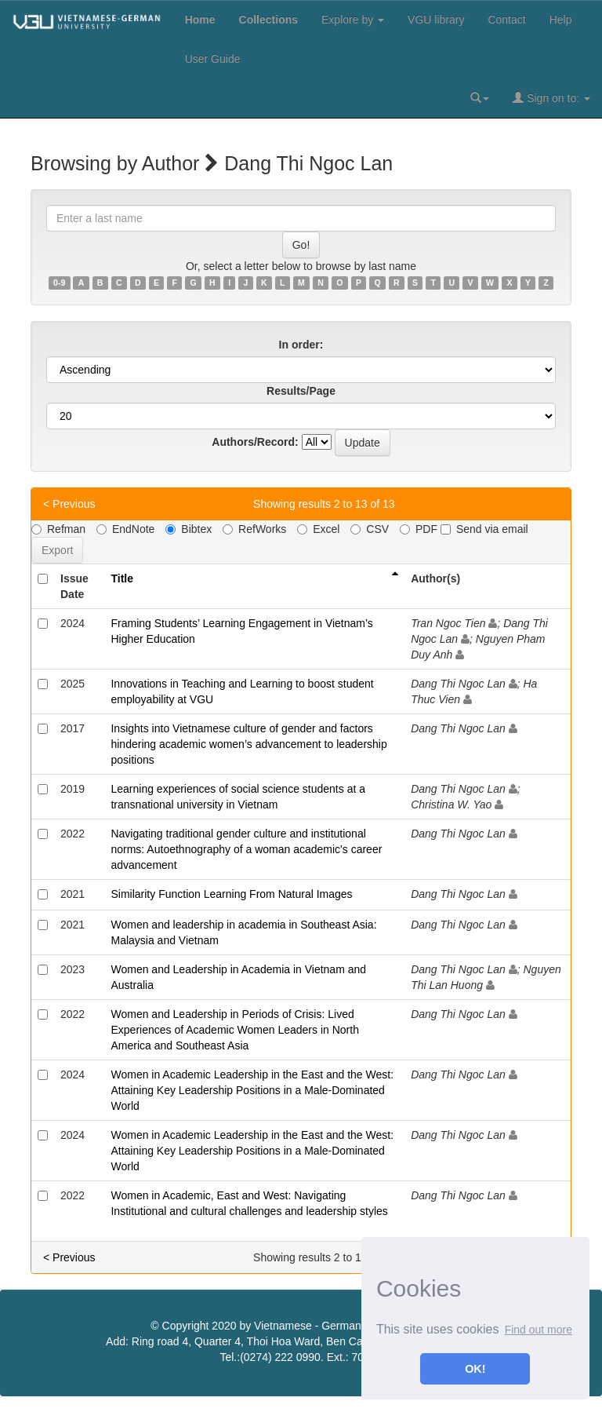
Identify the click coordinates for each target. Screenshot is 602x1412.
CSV (369, 529)
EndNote (125, 529)
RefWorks (254, 529)
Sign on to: (551, 97)
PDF (418, 529)
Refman (58, 529)
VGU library (436, 19)
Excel (318, 529)
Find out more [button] (538, 1329)
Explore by (352, 19)
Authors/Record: (255, 442)
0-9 (59, 282)
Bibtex (188, 529)
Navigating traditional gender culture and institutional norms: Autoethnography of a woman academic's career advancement (246, 849)
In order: (301, 344)
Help (560, 19)
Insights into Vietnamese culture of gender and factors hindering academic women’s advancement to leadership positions (248, 744)
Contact (506, 19)
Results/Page (301, 391)
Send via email (484, 529)
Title (122, 578)
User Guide (213, 59)
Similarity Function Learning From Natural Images (231, 894)
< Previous (69, 504)
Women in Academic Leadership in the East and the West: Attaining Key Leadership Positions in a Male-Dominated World (252, 1090)
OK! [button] (475, 1369)
